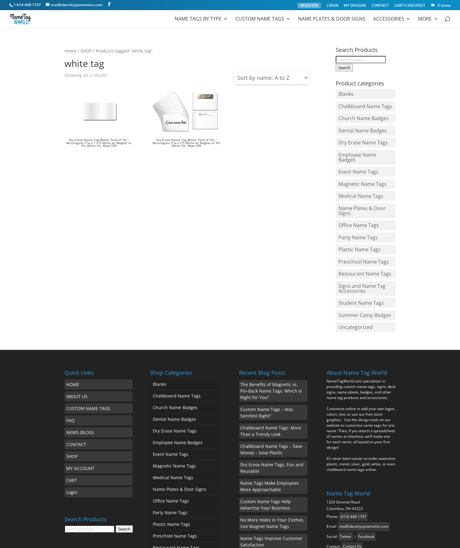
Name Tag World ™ (86, 539)
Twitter (346, 480)
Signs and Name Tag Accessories (359, 240)
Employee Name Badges (363, 141)
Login (71, 436)
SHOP (86, 51)
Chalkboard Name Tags (362, 103)
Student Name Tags (358, 252)
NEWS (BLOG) (80, 376)
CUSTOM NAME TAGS (88, 352)
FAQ (70, 364)
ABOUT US (76, 340)
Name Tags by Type (196, 19)
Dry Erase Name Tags (360, 131)
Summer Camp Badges (362, 262)
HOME (72, 328)
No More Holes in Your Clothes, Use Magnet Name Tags (272, 466)
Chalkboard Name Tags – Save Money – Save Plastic (271, 393)
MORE (425, 19)
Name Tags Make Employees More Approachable (269, 430)
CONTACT (380, 6)
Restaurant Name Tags (361, 228)
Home (70, 51)
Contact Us (352, 489)
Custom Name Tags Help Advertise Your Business (265, 448)
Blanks (345, 93)
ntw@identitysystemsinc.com (363, 469)
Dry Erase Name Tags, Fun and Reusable (271, 411)
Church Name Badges (360, 112)
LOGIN (332, 6)
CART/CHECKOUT (409, 6)
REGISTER (309, 5)
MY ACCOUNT (80, 412)
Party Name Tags (355, 199)
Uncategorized (353, 272)
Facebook (366, 480)
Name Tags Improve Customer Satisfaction (271, 485)
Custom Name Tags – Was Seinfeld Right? (266, 356)
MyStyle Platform (285, 539)
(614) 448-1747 (353, 460)
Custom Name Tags (258, 19)
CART (71, 424)
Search (344, 67)
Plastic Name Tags (357, 209)
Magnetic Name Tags (359, 161)
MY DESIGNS (355, 6)
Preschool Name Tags (360, 219)
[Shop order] (271, 77)
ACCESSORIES (388, 19)
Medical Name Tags (358, 170)
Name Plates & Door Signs (331, 19)
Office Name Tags (356, 189)
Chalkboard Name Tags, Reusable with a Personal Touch (273, 503)
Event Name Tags (356, 151)
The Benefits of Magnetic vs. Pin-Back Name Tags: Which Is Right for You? (271, 334)
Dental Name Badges (360, 122)
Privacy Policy (326, 539)
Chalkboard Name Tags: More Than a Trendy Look (270, 374)
